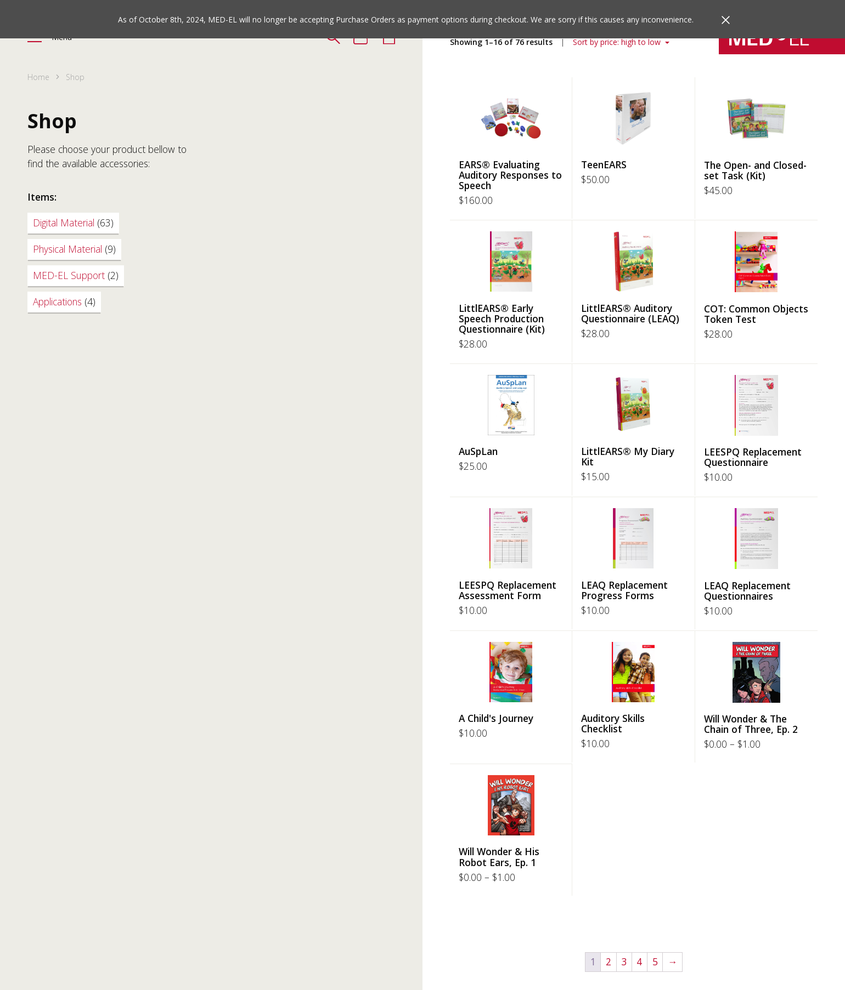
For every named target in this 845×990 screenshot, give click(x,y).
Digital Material (73, 222)
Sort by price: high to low (618, 42)
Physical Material (74, 248)
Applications (64, 301)
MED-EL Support (76, 275)
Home (38, 77)
